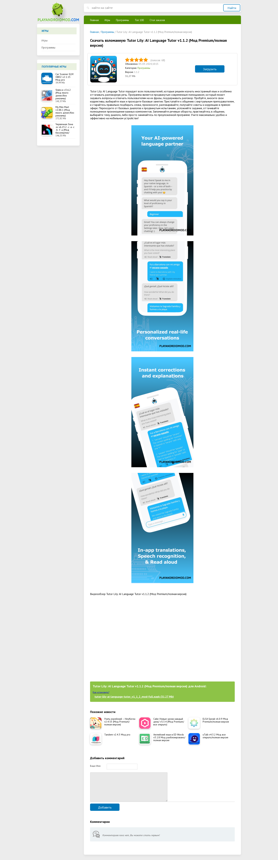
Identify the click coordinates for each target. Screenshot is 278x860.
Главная (94, 20)
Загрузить (209, 69)
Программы (48, 47)
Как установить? (101, 692)
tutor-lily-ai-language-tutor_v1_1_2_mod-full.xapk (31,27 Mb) (134, 696)
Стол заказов (157, 20)
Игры (44, 40)
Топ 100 (139, 20)
